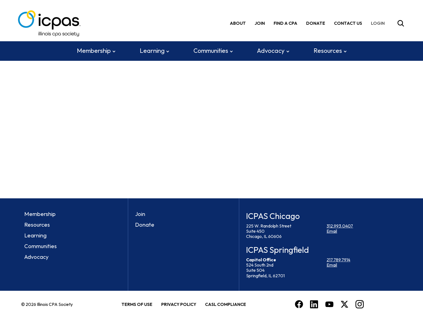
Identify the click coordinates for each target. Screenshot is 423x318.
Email (332, 231)
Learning (152, 50)
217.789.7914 (338, 259)
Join (260, 23)
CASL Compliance (225, 304)
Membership (94, 50)
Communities (210, 50)
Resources (328, 50)
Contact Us (348, 23)
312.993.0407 (340, 226)
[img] (379, 23)
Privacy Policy (178, 304)
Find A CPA (285, 23)
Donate (315, 23)
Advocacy (271, 50)
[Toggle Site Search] (401, 23)
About (238, 23)
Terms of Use (137, 304)
